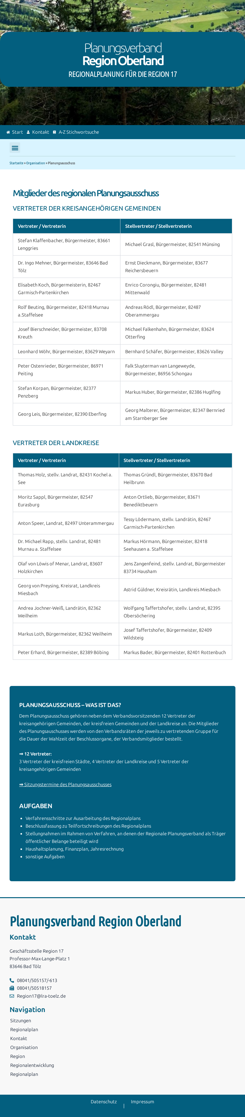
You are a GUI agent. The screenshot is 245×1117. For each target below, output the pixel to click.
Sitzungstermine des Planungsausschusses (65, 784)
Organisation (35, 162)
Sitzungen (20, 1021)
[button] (15, 147)
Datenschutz (104, 1102)
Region (17, 1056)
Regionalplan (24, 1029)
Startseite (16, 162)
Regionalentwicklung (32, 1065)
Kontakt (18, 1038)
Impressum (142, 1102)
